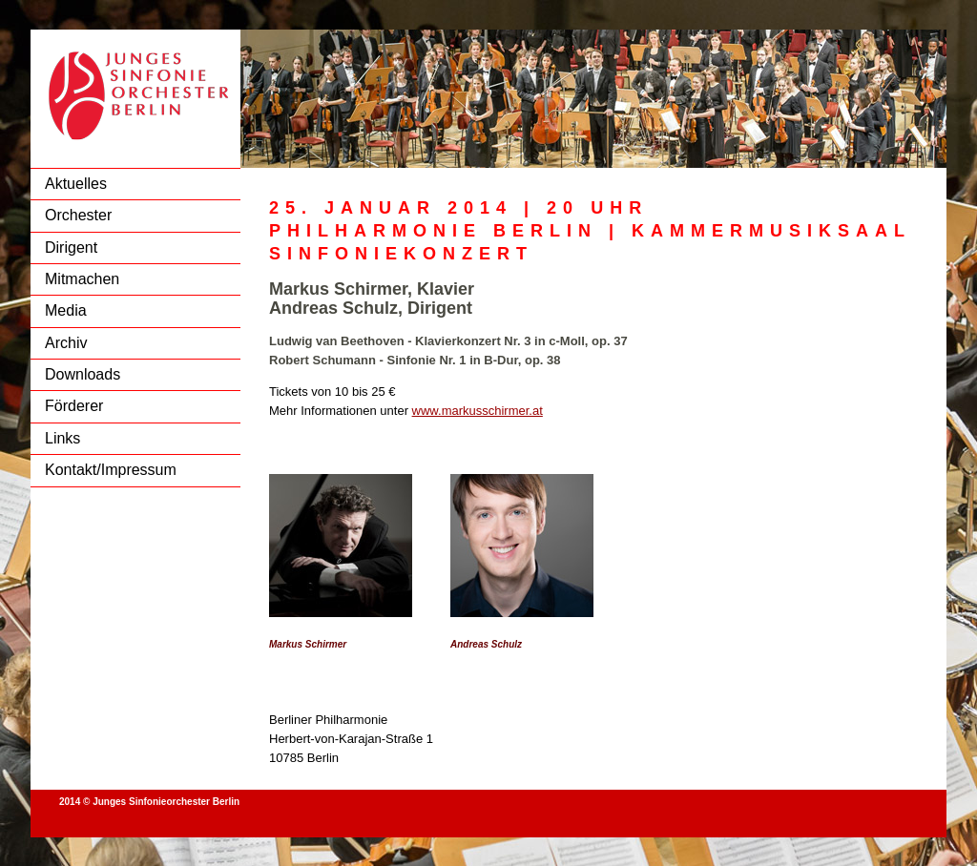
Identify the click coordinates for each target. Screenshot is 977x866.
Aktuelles (76, 183)
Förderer (74, 406)
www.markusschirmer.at (477, 410)
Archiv (66, 343)
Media (66, 310)
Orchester (78, 215)
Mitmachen (82, 279)
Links (62, 438)
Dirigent (71, 247)
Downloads (82, 374)
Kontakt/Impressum (111, 470)
